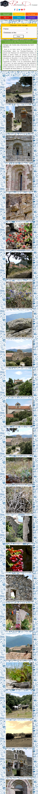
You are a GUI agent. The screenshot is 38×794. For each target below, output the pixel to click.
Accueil (6, 14)
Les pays (19, 14)
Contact (31, 17)
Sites (19, 17)
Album (6, 17)
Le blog (31, 14)
